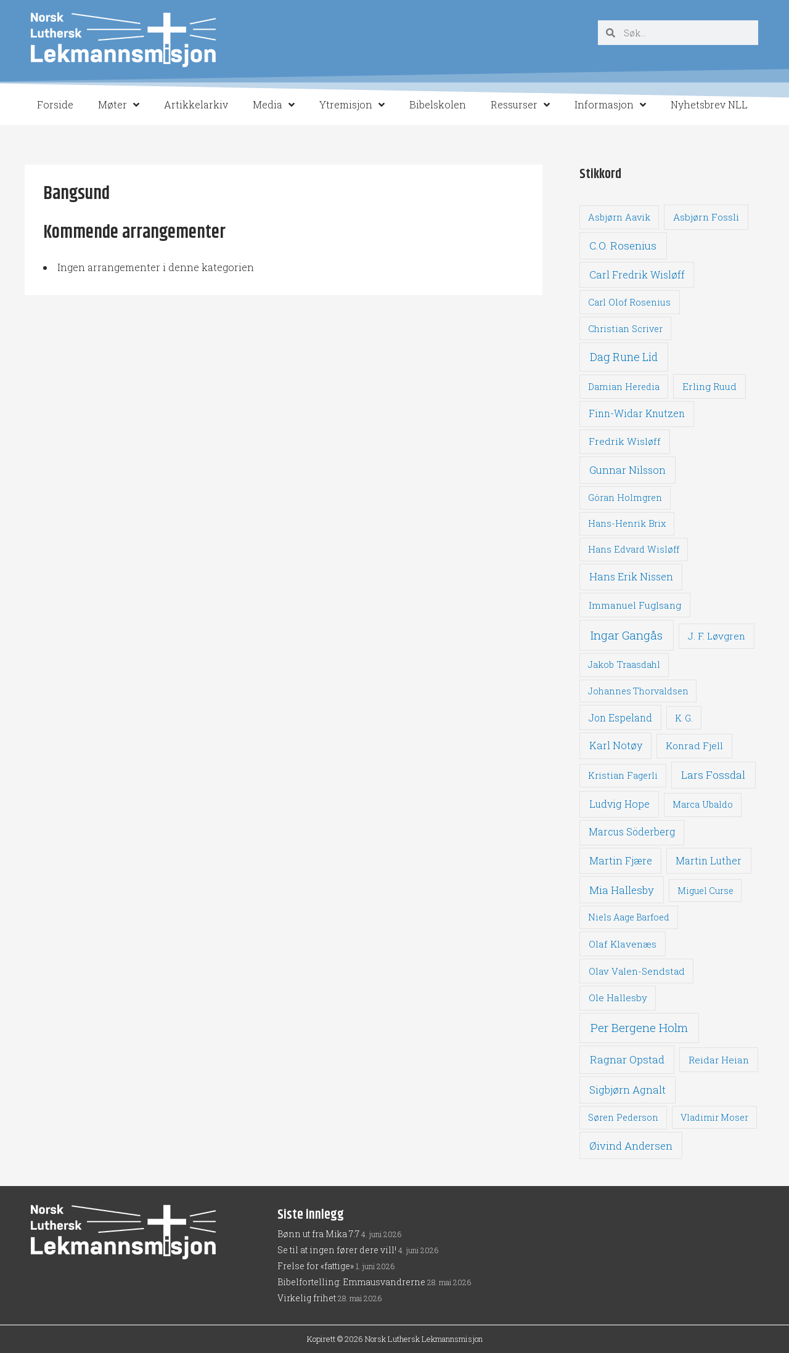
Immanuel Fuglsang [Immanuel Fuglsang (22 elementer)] (635, 605)
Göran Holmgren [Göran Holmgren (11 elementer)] (625, 497)
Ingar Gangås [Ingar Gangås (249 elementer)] (627, 635)
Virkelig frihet (306, 1298)
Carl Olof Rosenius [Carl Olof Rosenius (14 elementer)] (629, 302)
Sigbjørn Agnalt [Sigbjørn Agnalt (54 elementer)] (627, 1090)
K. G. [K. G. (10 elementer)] (684, 718)
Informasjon (610, 105)
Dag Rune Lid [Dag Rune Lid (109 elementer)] (624, 356)
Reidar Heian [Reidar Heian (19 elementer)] (719, 1060)
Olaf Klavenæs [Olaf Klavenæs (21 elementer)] (622, 944)
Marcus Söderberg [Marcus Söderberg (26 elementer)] (632, 832)
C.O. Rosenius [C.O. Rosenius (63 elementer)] (622, 245)
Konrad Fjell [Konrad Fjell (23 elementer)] (694, 745)
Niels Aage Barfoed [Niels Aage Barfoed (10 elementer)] (628, 917)
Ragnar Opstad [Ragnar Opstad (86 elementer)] (627, 1059)
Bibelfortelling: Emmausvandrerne (351, 1282)
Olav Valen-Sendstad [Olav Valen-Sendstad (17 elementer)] (637, 971)
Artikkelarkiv (196, 104)
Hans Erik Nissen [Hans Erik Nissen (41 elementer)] (631, 576)
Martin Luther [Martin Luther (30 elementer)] (709, 860)
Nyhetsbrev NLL (709, 104)
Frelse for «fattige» (315, 1266)
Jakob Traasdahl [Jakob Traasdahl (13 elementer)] (624, 664)
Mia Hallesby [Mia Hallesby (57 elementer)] (621, 890)
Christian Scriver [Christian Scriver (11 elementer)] (625, 329)
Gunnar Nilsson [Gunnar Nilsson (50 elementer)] (627, 470)
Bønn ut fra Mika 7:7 (318, 1234)
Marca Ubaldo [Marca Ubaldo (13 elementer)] (702, 804)
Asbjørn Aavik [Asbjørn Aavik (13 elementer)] (619, 217)
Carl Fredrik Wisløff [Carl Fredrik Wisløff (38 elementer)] (637, 274)
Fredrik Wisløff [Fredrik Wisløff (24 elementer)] (625, 441)
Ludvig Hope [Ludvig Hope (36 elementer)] (619, 803)
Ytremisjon (352, 105)
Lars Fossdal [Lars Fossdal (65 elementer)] (713, 775)
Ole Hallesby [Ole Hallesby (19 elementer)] (618, 997)
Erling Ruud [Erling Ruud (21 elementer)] (709, 386)
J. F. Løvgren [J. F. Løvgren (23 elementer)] (716, 636)
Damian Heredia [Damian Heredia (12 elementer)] (624, 386)
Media (274, 105)
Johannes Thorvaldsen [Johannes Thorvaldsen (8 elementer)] (638, 691)
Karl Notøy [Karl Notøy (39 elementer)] (615, 745)
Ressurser (520, 105)
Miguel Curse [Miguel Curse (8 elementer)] (705, 890)
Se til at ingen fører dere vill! (336, 1250)
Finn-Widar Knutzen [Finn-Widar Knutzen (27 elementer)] (637, 413)
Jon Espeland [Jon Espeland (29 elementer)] (620, 717)
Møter (118, 105)
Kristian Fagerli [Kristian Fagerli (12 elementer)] (623, 775)
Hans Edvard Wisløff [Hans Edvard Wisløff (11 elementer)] (633, 549)
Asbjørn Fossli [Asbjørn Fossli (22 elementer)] (706, 217)
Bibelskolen (437, 104)
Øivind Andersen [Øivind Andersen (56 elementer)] (630, 1146)
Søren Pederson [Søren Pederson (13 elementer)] (623, 1117)
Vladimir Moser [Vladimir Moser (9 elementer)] (714, 1117)
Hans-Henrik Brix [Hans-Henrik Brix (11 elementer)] (627, 523)
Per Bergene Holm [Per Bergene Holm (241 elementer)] (639, 1027)
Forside (55, 104)
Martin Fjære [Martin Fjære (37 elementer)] (620, 860)
